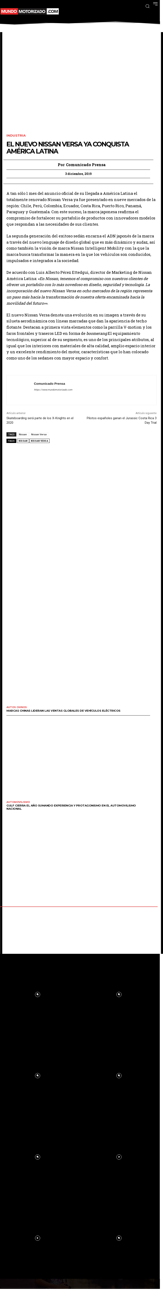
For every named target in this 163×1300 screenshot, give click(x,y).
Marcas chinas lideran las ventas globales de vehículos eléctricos (63, 710)
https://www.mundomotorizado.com (53, 389)
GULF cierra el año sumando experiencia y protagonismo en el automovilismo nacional (71, 807)
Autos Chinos (16, 707)
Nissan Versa (39, 434)
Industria (16, 135)
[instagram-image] (119, 994)
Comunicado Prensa (86, 164)
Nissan (23, 434)
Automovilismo (18, 802)
